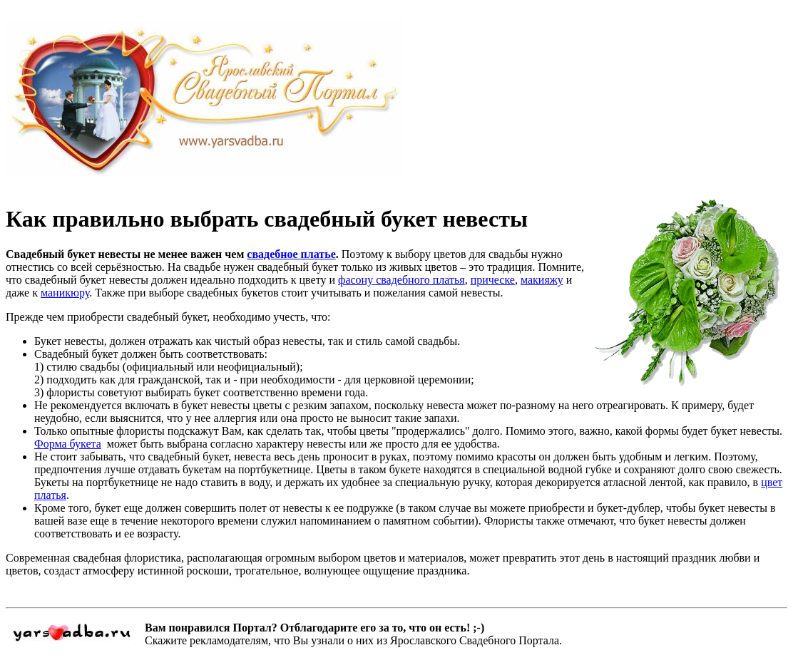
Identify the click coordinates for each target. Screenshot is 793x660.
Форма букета (67, 444)
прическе (493, 280)
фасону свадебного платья (401, 280)
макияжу (542, 280)
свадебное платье (291, 254)
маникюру (65, 293)
